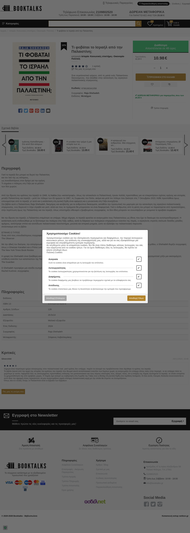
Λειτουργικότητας (57, 268)
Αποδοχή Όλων (136, 298)
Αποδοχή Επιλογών (55, 298)
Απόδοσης (54, 285)
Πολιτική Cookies (55, 252)
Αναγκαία (53, 259)
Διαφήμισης (54, 276)
